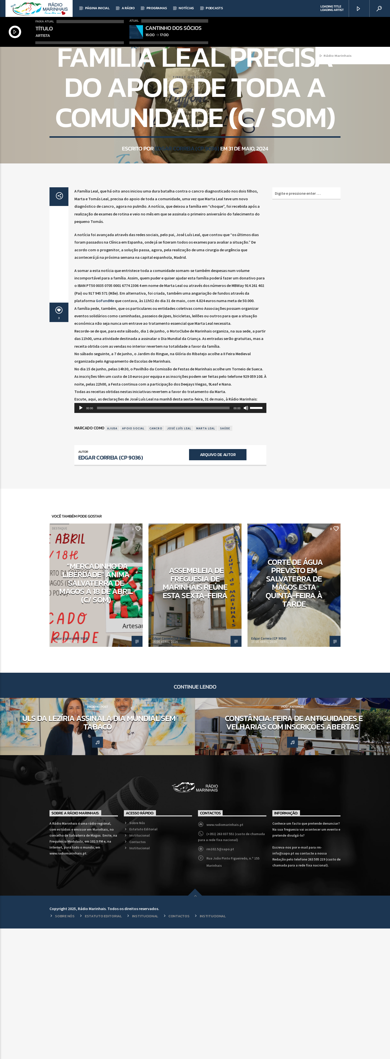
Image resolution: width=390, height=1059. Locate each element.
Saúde (225, 559)
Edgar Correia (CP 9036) (187, 228)
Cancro (155, 559)
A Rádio (128, 8)
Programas (156, 8)
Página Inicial (97, 8)
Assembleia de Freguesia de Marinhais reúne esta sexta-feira (195, 713)
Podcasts (214, 8)
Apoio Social (133, 559)
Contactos (137, 972)
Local (195, 114)
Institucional (139, 966)
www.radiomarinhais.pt (224, 955)
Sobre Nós (137, 953)
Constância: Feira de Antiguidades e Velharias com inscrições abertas (293, 853)
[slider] (163, 538)
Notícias (186, 8)
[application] (170, 538)
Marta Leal (205, 559)
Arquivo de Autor (218, 585)
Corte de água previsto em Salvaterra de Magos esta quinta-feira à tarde (294, 713)
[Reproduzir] (80, 538)
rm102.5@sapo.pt (220, 979)
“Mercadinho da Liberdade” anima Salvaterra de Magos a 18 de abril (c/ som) (96, 713)
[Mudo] (246, 538)
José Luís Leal (179, 559)
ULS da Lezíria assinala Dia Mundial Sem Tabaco (99, 853)
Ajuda (112, 559)
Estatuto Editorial (143, 959)
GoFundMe (105, 431)
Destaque (59, 659)
